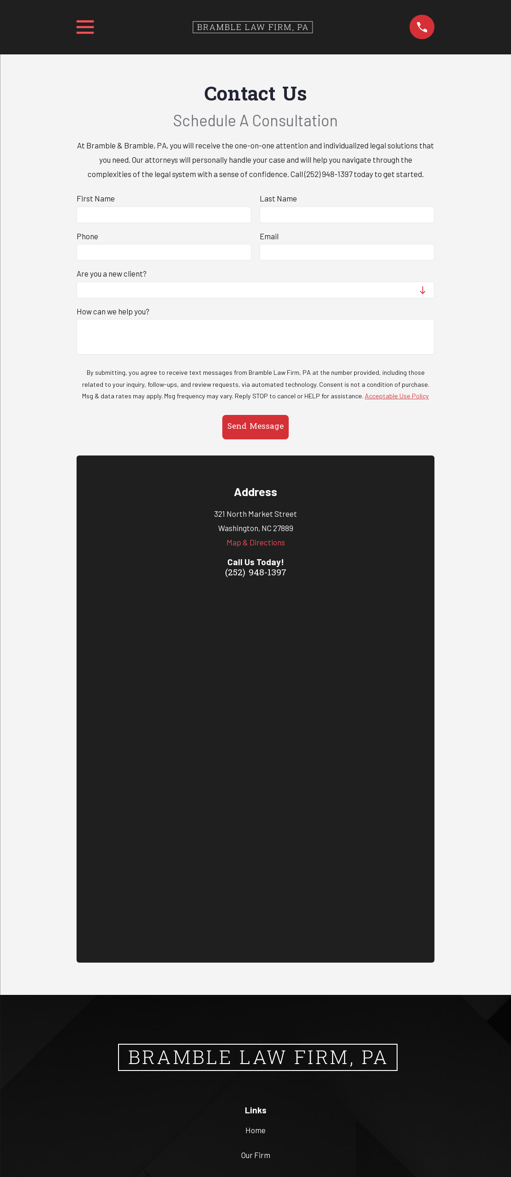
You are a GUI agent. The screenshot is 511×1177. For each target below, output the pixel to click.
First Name (96, 198)
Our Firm (255, 797)
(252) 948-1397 (255, 573)
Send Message (255, 426)
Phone (87, 236)
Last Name (278, 198)
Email (269, 236)
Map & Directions (255, 542)
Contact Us (255, 846)
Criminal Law (256, 821)
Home (255, 772)
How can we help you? (113, 311)
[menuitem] (210, 1129)
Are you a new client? (112, 273)
